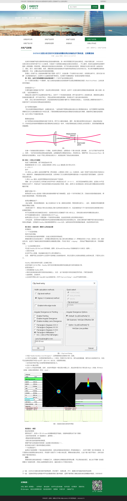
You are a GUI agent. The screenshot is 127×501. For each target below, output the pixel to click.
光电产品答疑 (91, 39)
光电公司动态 (91, 43)
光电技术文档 (27, 39)
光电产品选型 (70, 39)
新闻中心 (93, 48)
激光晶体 (46, 486)
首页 (88, 48)
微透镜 (55, 489)
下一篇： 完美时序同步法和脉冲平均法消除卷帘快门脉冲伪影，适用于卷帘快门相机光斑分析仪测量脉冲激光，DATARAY (62, 473)
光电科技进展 (49, 43)
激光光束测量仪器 (36, 489)
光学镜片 (39, 486)
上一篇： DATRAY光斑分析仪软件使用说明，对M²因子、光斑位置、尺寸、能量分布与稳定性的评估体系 (56, 471)
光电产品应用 (49, 39)
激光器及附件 (47, 489)
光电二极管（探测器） (28, 486)
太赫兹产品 (70, 489)
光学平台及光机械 (56, 486)
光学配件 (74, 486)
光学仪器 (67, 486)
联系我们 (103, 1)
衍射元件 (62, 489)
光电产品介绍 (27, 43)
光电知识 (69, 43)
